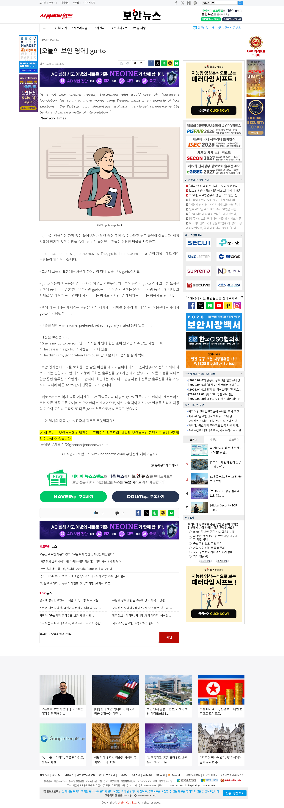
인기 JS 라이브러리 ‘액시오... (214, 389)
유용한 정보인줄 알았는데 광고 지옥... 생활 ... (140, 600)
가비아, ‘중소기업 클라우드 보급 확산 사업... (214, 425)
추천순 (213, 439)
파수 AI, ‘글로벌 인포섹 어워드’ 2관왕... (211, 416)
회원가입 (53, 2)
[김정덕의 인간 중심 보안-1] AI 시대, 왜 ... (213, 200)
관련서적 (160, 775)
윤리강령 (122, 775)
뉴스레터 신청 (88, 2)
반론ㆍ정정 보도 (235, 793)
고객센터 (135, 775)
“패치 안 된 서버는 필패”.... (213, 385)
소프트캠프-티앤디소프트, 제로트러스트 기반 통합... (71, 623)
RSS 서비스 (176, 775)
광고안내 (56, 775)
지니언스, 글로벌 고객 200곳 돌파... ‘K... (137, 623)
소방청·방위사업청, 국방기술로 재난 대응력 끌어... (70, 608)
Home (43, 40)
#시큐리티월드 (81, 28)
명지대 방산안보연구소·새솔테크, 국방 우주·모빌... (70, 600)
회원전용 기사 (206, 28)
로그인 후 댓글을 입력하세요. (100, 637)
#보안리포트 (120, 28)
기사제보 (65, 2)
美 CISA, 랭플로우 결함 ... (212, 394)
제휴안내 (147, 775)
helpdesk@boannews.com (202, 785)
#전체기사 (60, 28)
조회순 (193, 439)
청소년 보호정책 (106, 775)
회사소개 (44, 775)
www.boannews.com (108, 453)
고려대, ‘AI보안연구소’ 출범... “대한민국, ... (214, 195)
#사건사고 (101, 28)
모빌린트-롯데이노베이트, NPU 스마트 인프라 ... (142, 608)
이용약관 (69, 775)
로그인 (43, 2)
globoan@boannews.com (89, 444)
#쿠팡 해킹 (139, 28)
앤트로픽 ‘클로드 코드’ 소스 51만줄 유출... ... (215, 209)
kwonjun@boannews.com (139, 795)
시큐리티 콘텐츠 (231, 28)
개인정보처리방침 (86, 775)
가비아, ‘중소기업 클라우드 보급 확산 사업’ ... (68, 615)
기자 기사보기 (165, 465)
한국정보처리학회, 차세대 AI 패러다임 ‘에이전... (141, 615)
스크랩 (76, 2)
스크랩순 (234, 439)
